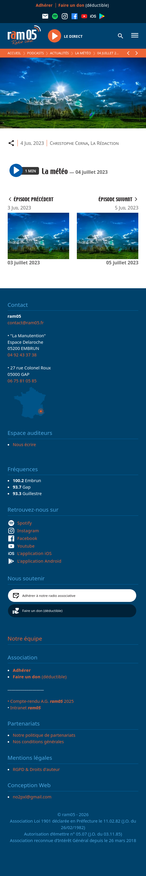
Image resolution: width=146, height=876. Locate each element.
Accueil (14, 53)
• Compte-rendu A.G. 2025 (41, 701)
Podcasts (35, 53)
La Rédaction (104, 143)
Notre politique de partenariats (44, 735)
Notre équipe (25, 638)
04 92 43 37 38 (22, 355)
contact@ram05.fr (26, 322)
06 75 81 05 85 (22, 381)
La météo (83, 53)
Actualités (59, 53)
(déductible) (84, 5)
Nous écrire (24, 444)
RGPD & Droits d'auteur (36, 769)
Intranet (25, 707)
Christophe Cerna (69, 143)
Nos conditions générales (38, 741)
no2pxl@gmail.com (32, 797)
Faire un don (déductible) (42, 610)
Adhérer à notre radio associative (48, 595)
